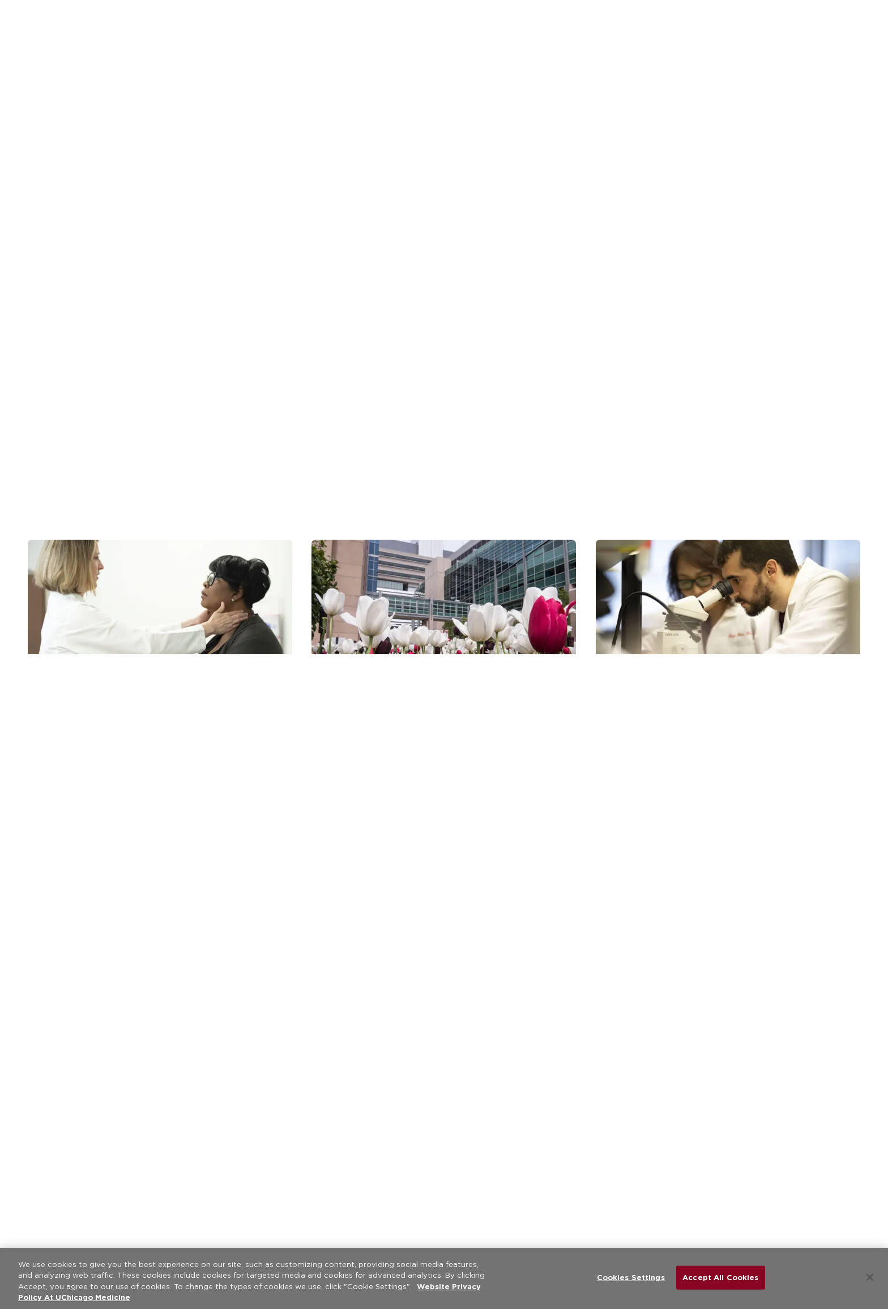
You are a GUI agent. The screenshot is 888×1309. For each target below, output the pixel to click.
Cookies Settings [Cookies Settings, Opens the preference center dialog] (631, 1277)
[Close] (869, 1277)
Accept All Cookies (720, 1277)
